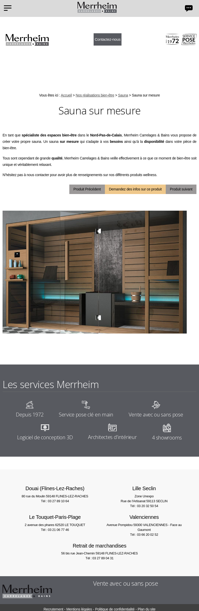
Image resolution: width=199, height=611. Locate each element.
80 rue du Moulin (55, 491)
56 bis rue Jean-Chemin (100, 548)
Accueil (66, 95)
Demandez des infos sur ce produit (135, 189)
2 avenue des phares (55, 520)
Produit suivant (181, 189)
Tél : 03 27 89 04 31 (99, 558)
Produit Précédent (87, 189)
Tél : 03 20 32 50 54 (144, 506)
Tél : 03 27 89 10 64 (55, 501)
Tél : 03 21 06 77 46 (55, 530)
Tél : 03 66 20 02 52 (144, 535)
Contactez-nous (107, 39)
